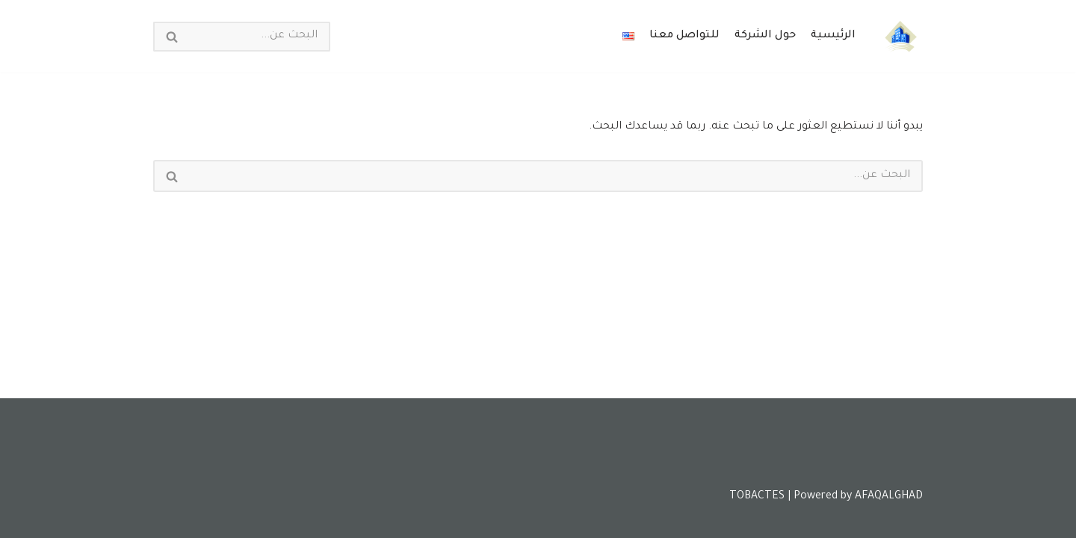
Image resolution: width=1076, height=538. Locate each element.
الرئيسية (833, 36)
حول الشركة (765, 36)
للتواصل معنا (684, 36)
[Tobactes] (900, 36)
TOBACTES (757, 497)
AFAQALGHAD (889, 497)
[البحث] (259, 37)
